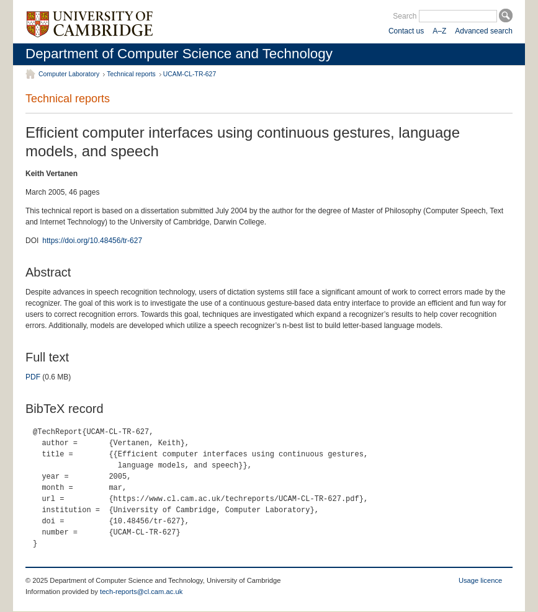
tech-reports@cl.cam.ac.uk (141, 591)
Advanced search (484, 31)
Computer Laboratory (68, 74)
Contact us (406, 31)
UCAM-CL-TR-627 (189, 74)
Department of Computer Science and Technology (179, 53)
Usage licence (480, 580)
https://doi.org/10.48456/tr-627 (92, 240)
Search (404, 16)
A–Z (439, 31)
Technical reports (131, 74)
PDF (32, 377)
